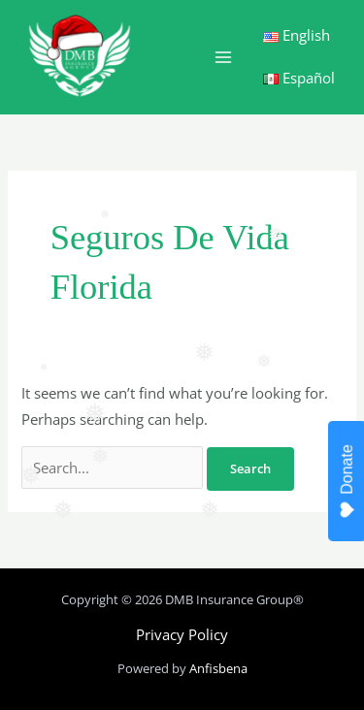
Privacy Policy (182, 634)
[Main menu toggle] (223, 57)
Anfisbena (218, 668)
